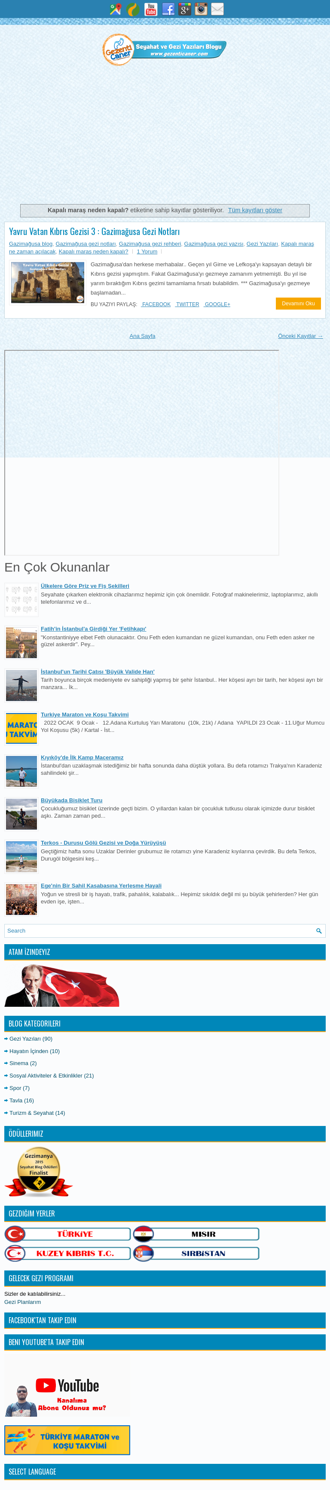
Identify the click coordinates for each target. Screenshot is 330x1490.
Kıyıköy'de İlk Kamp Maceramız (82, 757)
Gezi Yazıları (262, 244)
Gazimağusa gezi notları (85, 244)
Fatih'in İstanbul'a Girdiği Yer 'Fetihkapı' (93, 629)
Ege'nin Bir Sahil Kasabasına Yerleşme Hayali (101, 885)
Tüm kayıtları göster (255, 210)
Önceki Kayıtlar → (300, 336)
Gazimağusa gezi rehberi (150, 244)
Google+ (217, 304)
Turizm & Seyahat (31, 1113)
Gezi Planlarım (22, 1302)
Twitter (187, 304)
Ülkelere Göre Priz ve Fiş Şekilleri (85, 586)
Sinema (18, 1063)
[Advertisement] (165, 139)
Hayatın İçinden (28, 1051)
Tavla (15, 1100)
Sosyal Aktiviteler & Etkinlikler (45, 1075)
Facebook (156, 304)
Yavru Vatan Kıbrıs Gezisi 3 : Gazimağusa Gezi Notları (94, 231)
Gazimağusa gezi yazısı (214, 244)
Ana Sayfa (143, 336)
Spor (15, 1088)
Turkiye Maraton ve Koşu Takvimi (85, 714)
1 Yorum (147, 251)
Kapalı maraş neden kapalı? (93, 251)
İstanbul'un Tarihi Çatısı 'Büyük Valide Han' (98, 671)
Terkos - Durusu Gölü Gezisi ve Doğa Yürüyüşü (103, 843)
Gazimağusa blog (30, 244)
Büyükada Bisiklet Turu (72, 800)
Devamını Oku (298, 304)
